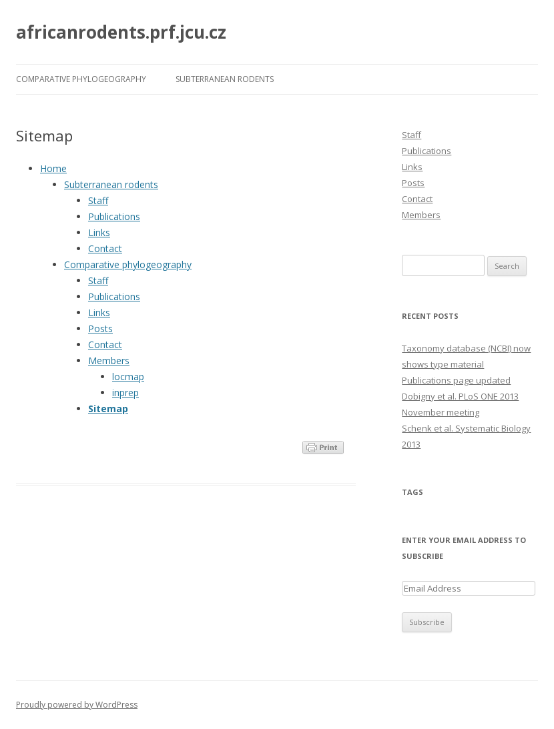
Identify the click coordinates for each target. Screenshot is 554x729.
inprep (125, 392)
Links (99, 232)
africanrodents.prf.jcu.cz (121, 32)
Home (53, 168)
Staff (98, 200)
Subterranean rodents (225, 79)
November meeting (440, 412)
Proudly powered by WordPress (76, 704)
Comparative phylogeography (81, 79)
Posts (100, 328)
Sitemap (108, 408)
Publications (114, 216)
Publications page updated (456, 380)
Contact (105, 248)
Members (108, 360)
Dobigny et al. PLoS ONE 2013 (460, 396)
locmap (128, 376)
